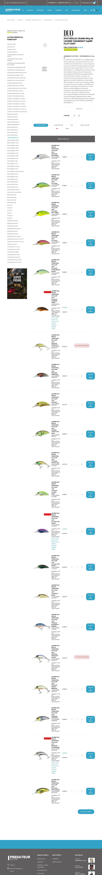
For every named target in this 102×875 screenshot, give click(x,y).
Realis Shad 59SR (12, 215)
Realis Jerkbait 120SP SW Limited (16, 186)
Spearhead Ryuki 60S (13, 248)
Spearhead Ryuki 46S (13, 241)
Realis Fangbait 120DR (13, 157)
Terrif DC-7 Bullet (12, 259)
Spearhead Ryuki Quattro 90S (15, 256)
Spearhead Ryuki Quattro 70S (15, 254)
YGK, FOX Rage (79, 828)
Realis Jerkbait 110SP (13, 176)
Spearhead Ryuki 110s (13, 235)
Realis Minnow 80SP (12, 196)
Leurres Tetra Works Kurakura (16, 104)
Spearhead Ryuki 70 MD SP (14, 251)
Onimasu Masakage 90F (13, 139)
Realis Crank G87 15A (13, 142)
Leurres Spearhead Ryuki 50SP (16, 99)
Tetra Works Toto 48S (13, 264)
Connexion (55, 820)
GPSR (67, 127)
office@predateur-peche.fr (18, 2)
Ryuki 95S (9, 233)
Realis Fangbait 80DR (13, 168)
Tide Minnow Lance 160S (14, 272)
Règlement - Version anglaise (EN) (43, 827)
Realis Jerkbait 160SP (13, 191)
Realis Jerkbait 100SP (13, 173)
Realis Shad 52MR (12, 209)
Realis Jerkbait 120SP (13, 183)
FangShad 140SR (11, 49)
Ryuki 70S (9, 225)
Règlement (40, 823)
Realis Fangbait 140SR (13, 165)
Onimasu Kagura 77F (13, 129)
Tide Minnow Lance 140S (14, 269)
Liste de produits (41, 123)
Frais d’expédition (42, 831)
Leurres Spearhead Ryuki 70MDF (16, 101)
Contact (39, 856)
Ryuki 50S (9, 222)
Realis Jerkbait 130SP (13, 189)
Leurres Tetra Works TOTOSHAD (16, 113)
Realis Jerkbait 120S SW (14, 181)
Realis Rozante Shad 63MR (14, 207)
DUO (71, 123)
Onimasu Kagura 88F (13, 134)
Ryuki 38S (9, 220)
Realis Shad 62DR (12, 217)
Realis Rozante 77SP (13, 202)
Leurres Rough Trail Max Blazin (16, 87)
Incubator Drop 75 (12, 52)
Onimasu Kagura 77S (13, 131)
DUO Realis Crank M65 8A (65, 20)
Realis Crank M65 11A (13, 150)
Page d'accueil (11, 20)
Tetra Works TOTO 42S (13, 261)
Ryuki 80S (9, 230)
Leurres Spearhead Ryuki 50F (15, 89)
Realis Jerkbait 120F (13, 178)
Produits (21, 20)
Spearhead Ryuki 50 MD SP (14, 243)
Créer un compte (57, 823)
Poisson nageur (51, 20)
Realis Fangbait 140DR (13, 163)
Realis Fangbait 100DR (13, 155)
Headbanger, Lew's (80, 822)
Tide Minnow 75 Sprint (13, 267)
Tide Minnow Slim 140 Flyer (14, 274)
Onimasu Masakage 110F (14, 137)
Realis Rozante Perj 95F (14, 204)
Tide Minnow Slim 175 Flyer (14, 277)
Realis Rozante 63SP (13, 199)
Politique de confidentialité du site (42, 837)
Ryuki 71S (9, 228)
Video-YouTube (84, 123)
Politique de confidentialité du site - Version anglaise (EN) (42, 845)
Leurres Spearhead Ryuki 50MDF (16, 92)
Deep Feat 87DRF (11, 44)
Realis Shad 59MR (12, 212)
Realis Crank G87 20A (13, 144)
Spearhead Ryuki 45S (13, 238)
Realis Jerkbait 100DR (13, 170)
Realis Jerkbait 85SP (13, 194)
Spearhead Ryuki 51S (13, 246)
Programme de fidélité (41, 852)
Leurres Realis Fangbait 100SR (16, 80)
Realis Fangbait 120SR (13, 160)
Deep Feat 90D (11, 46)
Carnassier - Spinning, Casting (35, 20)
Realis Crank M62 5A (13, 147)
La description (58, 123)
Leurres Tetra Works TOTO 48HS (16, 107)
